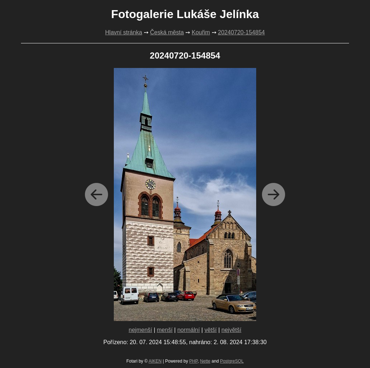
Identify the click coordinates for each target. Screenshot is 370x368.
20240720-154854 (241, 32)
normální (188, 330)
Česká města (167, 32)
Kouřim (201, 32)
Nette (205, 361)
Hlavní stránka (123, 32)
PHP (193, 361)
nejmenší (140, 330)
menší (165, 330)
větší (211, 330)
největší (231, 330)
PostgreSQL (232, 361)
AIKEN (155, 361)
